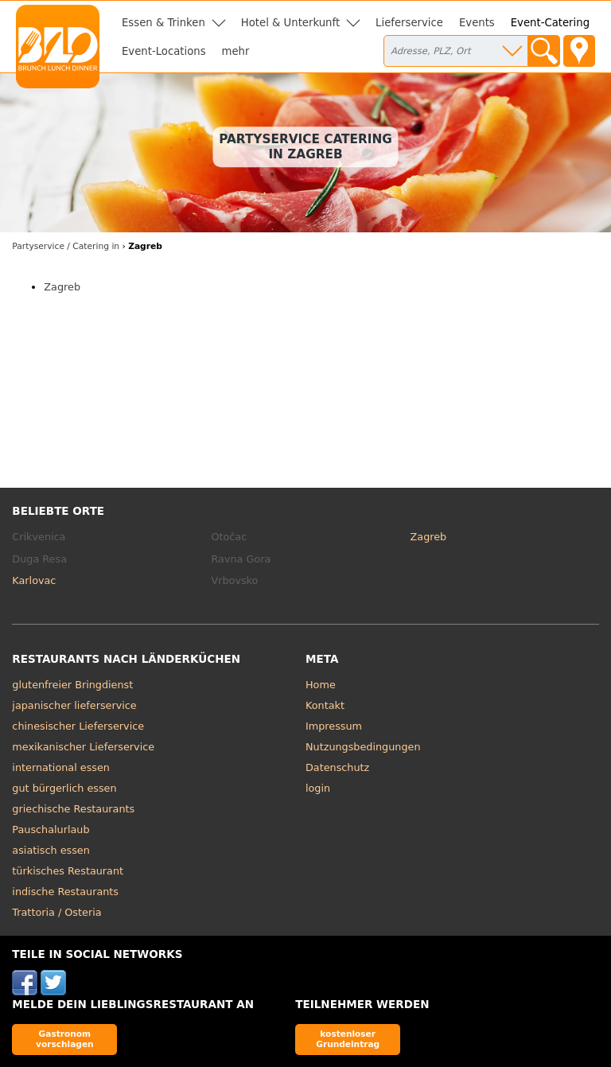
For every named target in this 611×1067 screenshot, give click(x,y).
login (318, 788)
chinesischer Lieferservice (78, 726)
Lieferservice (409, 23)
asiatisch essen (50, 850)
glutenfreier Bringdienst (72, 685)
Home (321, 685)
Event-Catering (550, 23)
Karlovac (34, 580)
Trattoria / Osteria (56, 912)
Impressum (334, 726)
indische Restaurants (65, 892)
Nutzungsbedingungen (363, 747)
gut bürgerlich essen (64, 788)
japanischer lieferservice (74, 705)
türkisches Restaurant (67, 871)
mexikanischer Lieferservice (83, 747)
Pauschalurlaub (50, 829)
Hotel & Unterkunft (290, 23)
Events (477, 23)
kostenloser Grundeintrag (347, 1039)
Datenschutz (337, 767)
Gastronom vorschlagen (65, 1039)
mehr (236, 51)
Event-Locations (164, 51)
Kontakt (325, 705)
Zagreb (62, 287)
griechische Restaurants (73, 809)
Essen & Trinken (163, 23)
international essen (61, 767)
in (65, 246)
